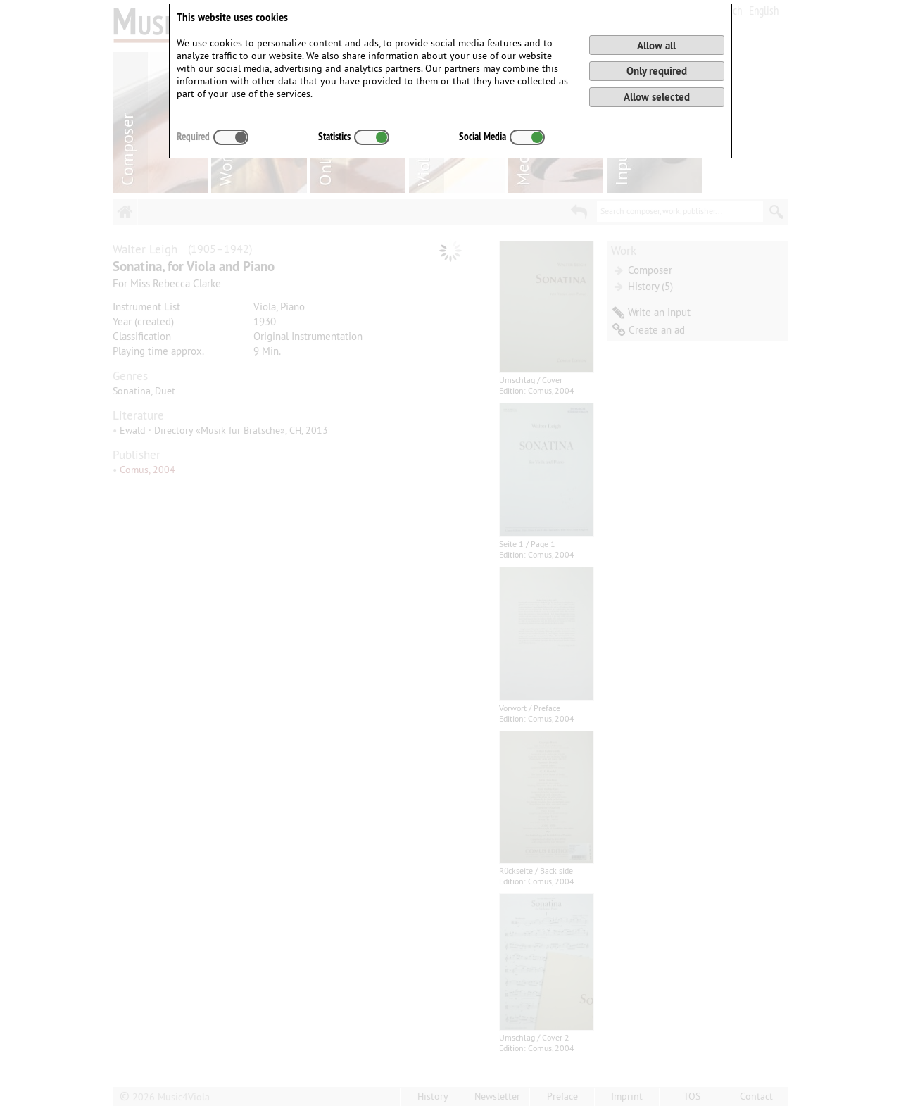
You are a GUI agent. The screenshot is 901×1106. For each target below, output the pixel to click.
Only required (656, 70)
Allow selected (657, 96)
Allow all (656, 45)
